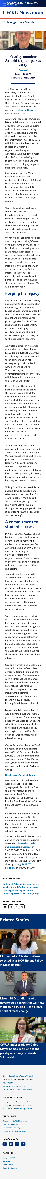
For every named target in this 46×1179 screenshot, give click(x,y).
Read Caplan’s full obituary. (20, 774)
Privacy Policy (19, 1086)
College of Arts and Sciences (17, 884)
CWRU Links (9, 1153)
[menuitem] (23, 1121)
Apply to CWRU (8, 1158)
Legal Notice (7, 1086)
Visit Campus (7, 1165)
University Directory (10, 1168)
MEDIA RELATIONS (12, 1097)
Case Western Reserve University (21, 1076)
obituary (7, 890)
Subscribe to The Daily (11, 1128)
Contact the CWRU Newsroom (14, 1121)
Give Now (6, 1161)
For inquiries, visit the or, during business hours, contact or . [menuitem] (17, 1105)
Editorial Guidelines (10, 1124)
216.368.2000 (7, 1083)
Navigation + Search (17, 23)
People (36, 893)
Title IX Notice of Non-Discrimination (17, 1090)
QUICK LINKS (9, 1116)
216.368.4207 (7, 1109)
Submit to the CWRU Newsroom (15, 1131)
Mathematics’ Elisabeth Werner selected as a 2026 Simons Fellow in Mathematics (22, 961)
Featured (27, 893)
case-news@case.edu (24, 1109)
